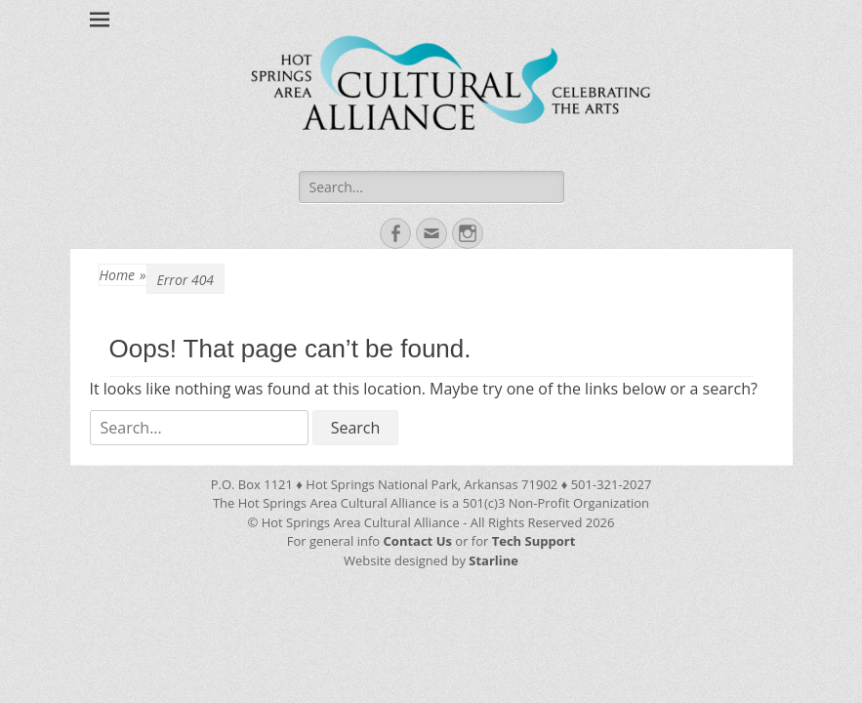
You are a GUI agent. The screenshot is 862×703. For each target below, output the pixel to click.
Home (123, 275)
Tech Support (534, 541)
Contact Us (420, 541)
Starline (493, 560)
